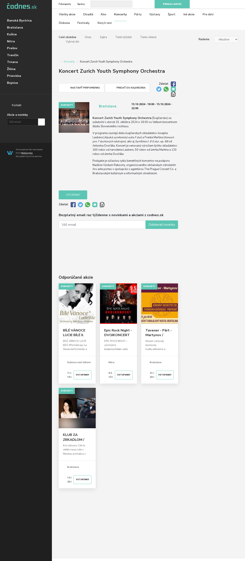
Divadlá (88, 14)
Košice (12, 34)
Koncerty (120, 14)
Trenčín (13, 55)
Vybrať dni (72, 42)
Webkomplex (27, 152)
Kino (103, 14)
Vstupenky (73, 195)
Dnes (88, 37)
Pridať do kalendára (131, 87)
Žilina (11, 69)
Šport (171, 14)
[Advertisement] (118, 245)
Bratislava (15, 27)
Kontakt (16, 105)
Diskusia (64, 23)
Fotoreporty (65, 4)
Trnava (12, 62)
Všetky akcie (67, 14)
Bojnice (12, 83)
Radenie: (204, 39)
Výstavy (154, 14)
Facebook (213, 4)
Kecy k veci (105, 23)
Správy (81, 4)
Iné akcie (189, 14)
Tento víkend (148, 37)
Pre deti (208, 14)
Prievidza (14, 76)
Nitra (11, 41)
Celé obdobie (67, 37)
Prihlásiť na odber (41, 122)
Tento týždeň (123, 37)
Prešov (12, 48)
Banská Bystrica (19, 20)
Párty (138, 14)
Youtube (228, 4)
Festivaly (83, 23)
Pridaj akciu (172, 4)
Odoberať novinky (161, 224)
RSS (236, 4)
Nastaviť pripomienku (85, 87)
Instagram (221, 4)
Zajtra (103, 37)
